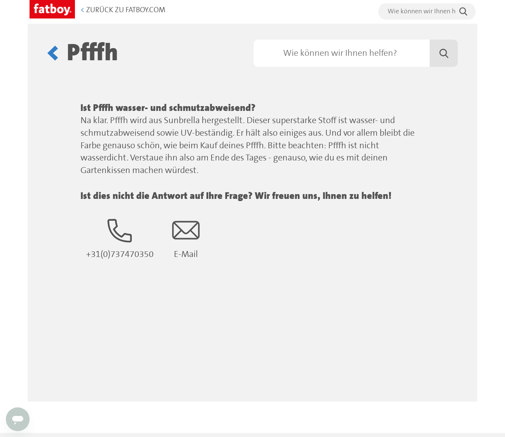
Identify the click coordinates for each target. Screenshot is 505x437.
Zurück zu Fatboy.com (122, 10)
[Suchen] (355, 53)
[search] (426, 11)
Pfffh (92, 53)
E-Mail (186, 238)
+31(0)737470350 (120, 238)
